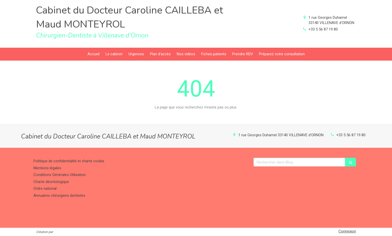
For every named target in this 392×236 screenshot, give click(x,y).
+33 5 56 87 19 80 (323, 29)
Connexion (347, 231)
